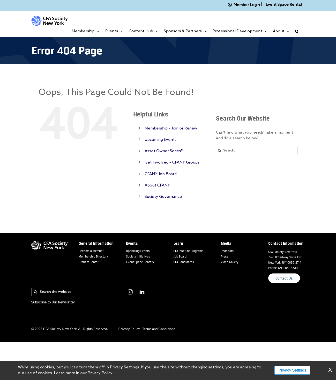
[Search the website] (73, 292)
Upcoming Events (161, 139)
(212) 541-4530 (288, 268)
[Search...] (257, 150)
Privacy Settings (292, 370)
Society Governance (163, 196)
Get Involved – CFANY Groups (172, 162)
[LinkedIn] (142, 292)
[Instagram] (130, 292)
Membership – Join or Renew (171, 128)
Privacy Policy (129, 329)
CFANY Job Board (161, 174)
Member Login (243, 4)
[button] (297, 31)
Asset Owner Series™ (164, 151)
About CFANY (157, 185)
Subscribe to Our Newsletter (53, 302)
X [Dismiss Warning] (330, 370)
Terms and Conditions (158, 329)
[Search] (219, 150)
